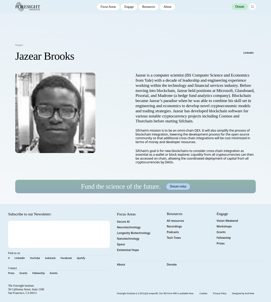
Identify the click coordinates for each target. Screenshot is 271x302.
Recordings (174, 226)
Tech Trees (174, 238)
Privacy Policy (219, 293)
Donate (172, 264)
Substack (50, 258)
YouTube (35, 258)
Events (53, 273)
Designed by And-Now (243, 293)
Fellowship (38, 273)
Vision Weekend (227, 221)
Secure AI (123, 222)
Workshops (224, 226)
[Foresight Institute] (27, 6)
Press (11, 273)
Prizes (220, 243)
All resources (175, 221)
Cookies (203, 293)
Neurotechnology (128, 227)
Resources (148, 7)
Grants (23, 273)
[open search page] (252, 7)
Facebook (66, 258)
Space (121, 244)
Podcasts (173, 232)
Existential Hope (128, 250)
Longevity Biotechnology (133, 233)
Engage (129, 7)
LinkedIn (248, 52)
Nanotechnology (128, 239)
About (167, 7)
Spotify (81, 258)
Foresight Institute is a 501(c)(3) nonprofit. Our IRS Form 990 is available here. (155, 293)
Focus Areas (108, 7)
